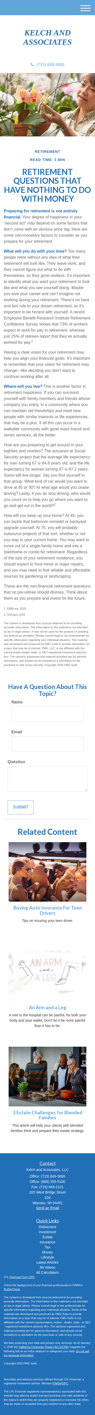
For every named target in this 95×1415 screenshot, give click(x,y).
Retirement (47, 1227)
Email (16, 732)
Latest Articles (47, 1262)
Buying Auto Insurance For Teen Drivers (47, 910)
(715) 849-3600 (47, 65)
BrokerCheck (12, 1289)
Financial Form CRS (21, 1277)
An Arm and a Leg (47, 1007)
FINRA (57, 1383)
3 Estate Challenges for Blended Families (47, 1115)
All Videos (47, 1267)
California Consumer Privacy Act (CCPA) (43, 1346)
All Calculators (47, 1272)
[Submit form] (21, 807)
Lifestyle (47, 1257)
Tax (47, 1247)
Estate (48, 1237)
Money (47, 1252)
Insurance (47, 1242)
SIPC (65, 1383)
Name (17, 702)
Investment (47, 1232)
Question (16, 762)
